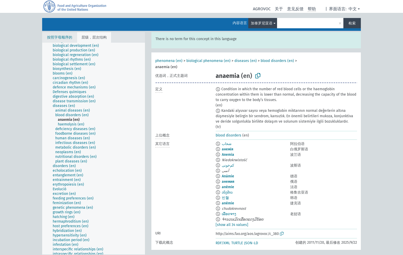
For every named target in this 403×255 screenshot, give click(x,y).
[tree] (93, 148)
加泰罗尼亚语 (261, 23)
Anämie (228, 176)
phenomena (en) (168, 61)
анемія (227, 149)
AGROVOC (262, 8)
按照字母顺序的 (59, 37)
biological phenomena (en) (208, 61)
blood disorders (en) (277, 61)
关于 (279, 8)
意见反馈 (295, 8)
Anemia (228, 154)
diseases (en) (245, 61)
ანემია (227, 192)
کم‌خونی (228, 165)
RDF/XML (223, 243)
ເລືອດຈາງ (229, 214)
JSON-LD (251, 243)
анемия (228, 181)
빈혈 (225, 198)
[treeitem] (78, 45)
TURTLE (237, 243)
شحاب (227, 144)
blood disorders (228, 135)
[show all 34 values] (232, 225)
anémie (228, 187)
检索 (352, 23)
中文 (353, 8)
